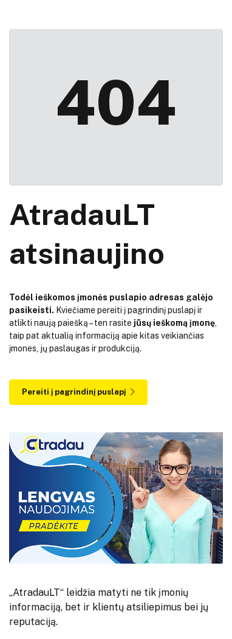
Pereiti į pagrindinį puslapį (78, 391)
